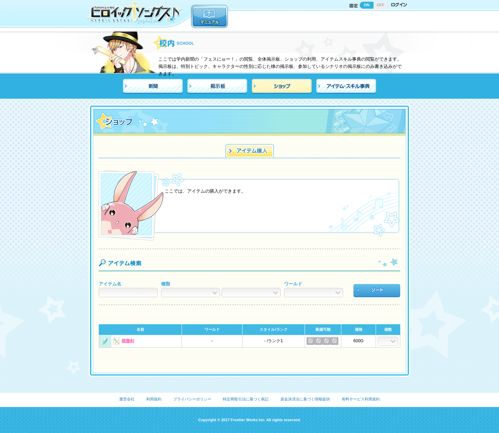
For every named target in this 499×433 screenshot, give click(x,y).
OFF (380, 5)
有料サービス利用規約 (361, 399)
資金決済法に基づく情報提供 (305, 399)
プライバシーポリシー (192, 399)
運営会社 (126, 399)
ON (367, 5)
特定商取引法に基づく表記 (246, 399)
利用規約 (153, 399)
